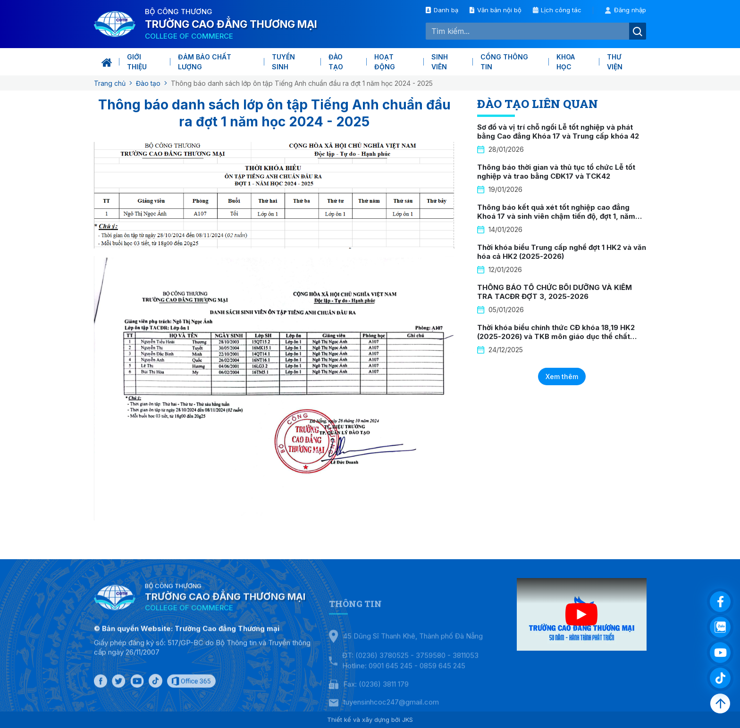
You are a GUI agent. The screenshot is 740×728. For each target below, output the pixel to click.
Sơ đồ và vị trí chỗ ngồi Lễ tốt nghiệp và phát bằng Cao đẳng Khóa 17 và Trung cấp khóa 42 (558, 132)
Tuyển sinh (283, 62)
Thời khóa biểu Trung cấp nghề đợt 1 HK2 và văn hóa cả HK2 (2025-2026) (561, 252)
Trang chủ (110, 83)
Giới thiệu (137, 62)
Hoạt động (384, 62)
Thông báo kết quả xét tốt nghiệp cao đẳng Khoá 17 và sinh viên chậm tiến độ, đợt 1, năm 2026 (556, 216)
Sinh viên (439, 62)
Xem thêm (562, 376)
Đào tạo (335, 62)
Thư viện (614, 62)
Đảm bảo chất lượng (204, 62)
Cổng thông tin (504, 62)
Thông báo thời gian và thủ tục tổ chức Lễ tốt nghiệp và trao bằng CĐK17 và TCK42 (556, 172)
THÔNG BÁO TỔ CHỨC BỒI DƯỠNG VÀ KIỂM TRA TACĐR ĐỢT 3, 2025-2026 (554, 292)
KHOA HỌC (565, 62)
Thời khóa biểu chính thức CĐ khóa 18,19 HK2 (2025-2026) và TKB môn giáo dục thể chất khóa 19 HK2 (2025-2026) (556, 336)
